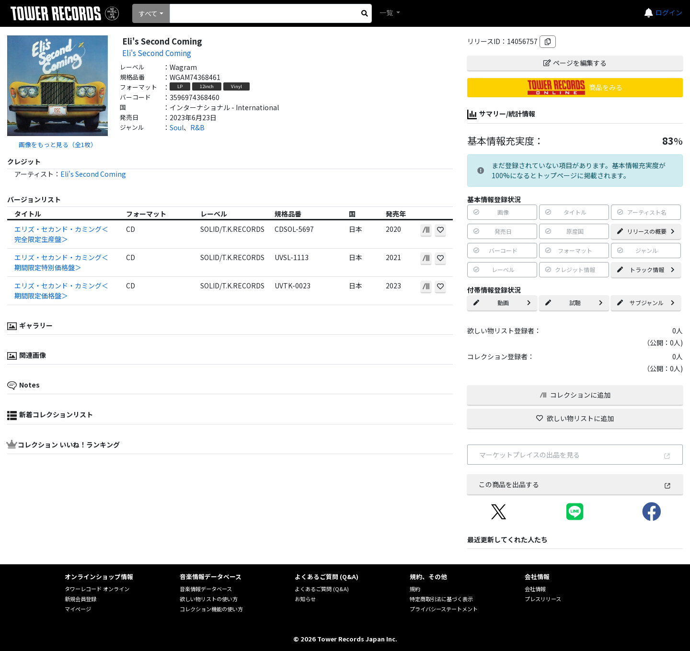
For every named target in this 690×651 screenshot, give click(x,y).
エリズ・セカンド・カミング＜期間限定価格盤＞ (61, 290)
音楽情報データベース (206, 589)
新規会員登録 (80, 599)
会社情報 (535, 589)
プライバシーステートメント (444, 609)
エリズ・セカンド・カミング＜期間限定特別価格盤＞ (61, 262)
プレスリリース (543, 599)
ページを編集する (575, 63)
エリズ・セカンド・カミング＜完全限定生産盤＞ (61, 234)
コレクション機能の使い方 (211, 609)
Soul (177, 127)
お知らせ (305, 599)
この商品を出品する (575, 484)
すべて (148, 13)
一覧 (387, 12)
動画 (502, 302)
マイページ (78, 609)
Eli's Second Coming (156, 52)
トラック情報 (646, 269)
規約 (415, 589)
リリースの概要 (646, 231)
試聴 (574, 302)
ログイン (669, 12)
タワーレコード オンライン (97, 589)
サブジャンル (646, 302)
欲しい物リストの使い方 (209, 599)
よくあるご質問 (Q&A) (322, 589)
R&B (197, 127)
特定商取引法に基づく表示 (441, 599)
